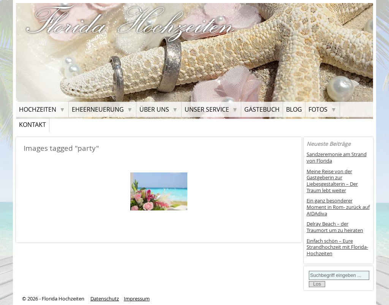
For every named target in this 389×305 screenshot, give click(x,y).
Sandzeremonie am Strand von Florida (337, 157)
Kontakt (32, 124)
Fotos (317, 109)
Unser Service (207, 109)
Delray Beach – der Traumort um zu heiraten (335, 227)
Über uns (154, 109)
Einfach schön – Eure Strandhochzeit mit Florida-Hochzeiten (337, 247)
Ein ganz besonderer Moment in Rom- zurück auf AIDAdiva (338, 207)
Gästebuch (262, 109)
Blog (294, 109)
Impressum (137, 299)
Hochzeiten (37, 109)
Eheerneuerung (98, 109)
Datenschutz (104, 299)
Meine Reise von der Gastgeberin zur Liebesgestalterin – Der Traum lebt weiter (332, 181)
